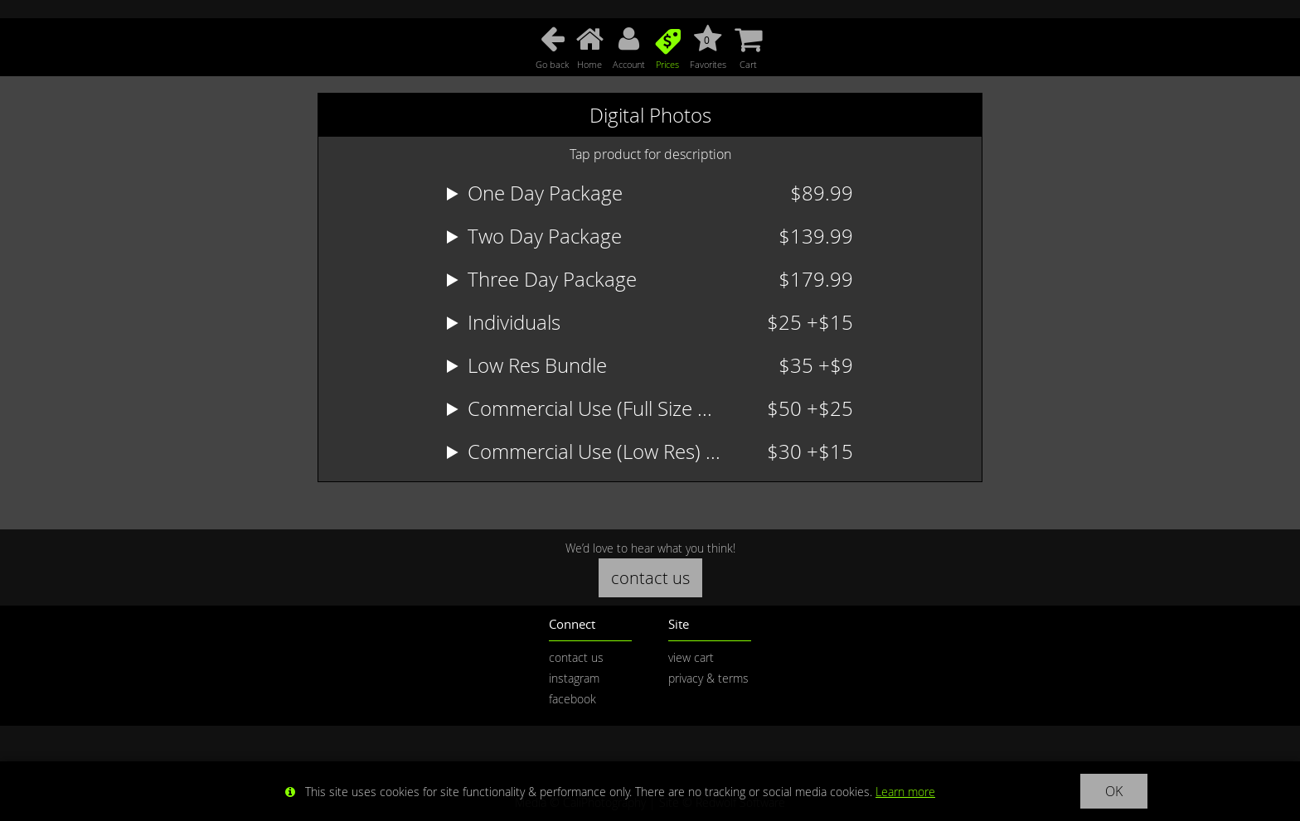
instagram (574, 678)
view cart (691, 657)
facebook (572, 699)
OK (1114, 791)
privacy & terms (708, 678)
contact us (650, 578)
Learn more (905, 791)
